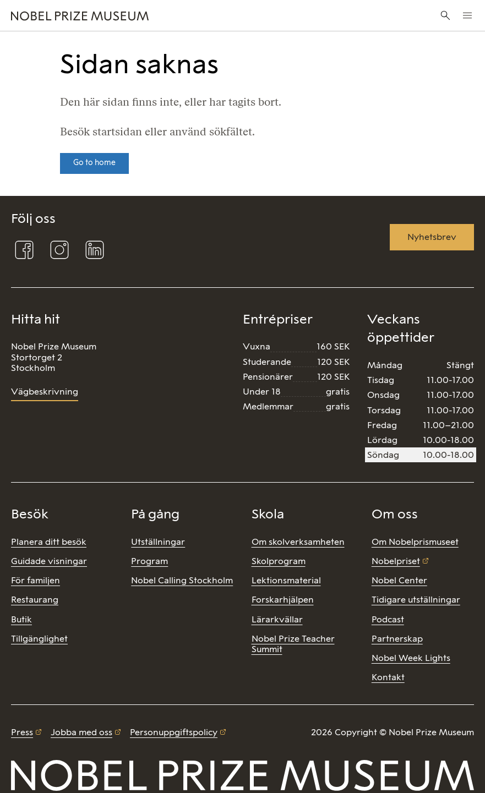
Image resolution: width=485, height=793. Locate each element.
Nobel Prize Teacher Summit (293, 643)
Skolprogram (279, 561)
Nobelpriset (396, 561)
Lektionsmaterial (286, 580)
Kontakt (388, 677)
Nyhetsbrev (431, 237)
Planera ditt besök (48, 542)
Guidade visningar (49, 561)
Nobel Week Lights (411, 658)
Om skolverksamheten (298, 542)
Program (149, 561)
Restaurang (34, 599)
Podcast (388, 619)
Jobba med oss (81, 732)
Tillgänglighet (39, 638)
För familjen (35, 580)
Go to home (94, 162)
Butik (21, 619)
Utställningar (158, 542)
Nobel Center (399, 580)
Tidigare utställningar (416, 599)
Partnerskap (397, 638)
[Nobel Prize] (162, 15)
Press (22, 732)
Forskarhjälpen (283, 599)
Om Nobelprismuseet (415, 542)
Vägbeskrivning (44, 391)
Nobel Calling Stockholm (182, 580)
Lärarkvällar (277, 619)
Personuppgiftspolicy (173, 732)
